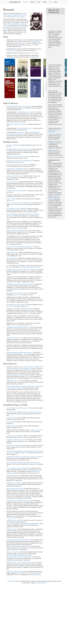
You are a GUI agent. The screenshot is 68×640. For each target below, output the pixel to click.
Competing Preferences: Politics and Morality (18, 500)
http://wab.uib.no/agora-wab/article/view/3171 (17, 555)
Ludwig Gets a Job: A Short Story (15, 520)
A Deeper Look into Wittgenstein (15, 435)
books (25, 13)
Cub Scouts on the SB (12, 517)
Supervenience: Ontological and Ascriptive (17, 168)
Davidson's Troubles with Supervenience (17, 190)
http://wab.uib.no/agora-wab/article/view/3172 (18, 546)
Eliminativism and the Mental (14, 482)
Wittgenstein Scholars (53, 150)
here (7, 244)
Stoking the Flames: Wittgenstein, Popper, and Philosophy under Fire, (23, 412)
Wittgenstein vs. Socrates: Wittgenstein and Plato (19, 308)
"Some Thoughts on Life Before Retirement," (17, 408)
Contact (55, 2)
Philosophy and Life (12, 529)
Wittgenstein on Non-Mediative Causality (17, 230)
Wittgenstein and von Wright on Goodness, (17, 293)
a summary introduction (36, 430)
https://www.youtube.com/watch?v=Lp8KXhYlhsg (18, 556)
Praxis (38, 2)
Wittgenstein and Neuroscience (15, 176)
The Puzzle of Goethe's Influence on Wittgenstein (19, 246)
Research (25, 2)
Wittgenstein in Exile (12, 252)
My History (9, 421)
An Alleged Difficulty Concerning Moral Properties (19, 149)
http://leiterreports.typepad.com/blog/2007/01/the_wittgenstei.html (22, 523)
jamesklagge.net (14, 2)
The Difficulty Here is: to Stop (14, 380)
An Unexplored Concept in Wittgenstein (17, 208)
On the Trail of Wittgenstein (55, 134)
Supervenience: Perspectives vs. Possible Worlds (19, 160)
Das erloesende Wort (12, 258)
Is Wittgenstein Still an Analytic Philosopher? (18, 327)
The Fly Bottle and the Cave (14, 337)
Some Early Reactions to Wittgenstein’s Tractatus (19, 352)
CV (50, 2)
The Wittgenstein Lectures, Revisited (16, 304)
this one (27, 376)
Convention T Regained (13, 145)
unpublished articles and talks (17, 16)
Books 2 (19, 573)
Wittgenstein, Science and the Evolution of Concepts (20, 284)
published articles (17, 15)
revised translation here (35, 574)
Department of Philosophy (13, 581)
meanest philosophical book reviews (15, 375)
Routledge (32, 57)
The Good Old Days (12, 181)
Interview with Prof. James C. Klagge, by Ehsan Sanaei (21, 562)
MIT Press (32, 53)
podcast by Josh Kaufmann (14, 445)
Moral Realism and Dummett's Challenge (17, 164)
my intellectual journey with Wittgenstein (55, 130)
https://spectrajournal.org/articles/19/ (31, 267)
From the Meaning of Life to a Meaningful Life (18, 468)
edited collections (7, 15)
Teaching (32, 2)
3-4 (25, 573)
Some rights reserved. (40, 582)
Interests (45, 2)
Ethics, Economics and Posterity (15, 488)
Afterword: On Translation (13, 571)
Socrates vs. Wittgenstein (13, 552)
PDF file (27, 516)
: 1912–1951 (26, 112)
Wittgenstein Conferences (54, 141)
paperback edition (35, 41)
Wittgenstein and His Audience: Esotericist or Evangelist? (21, 269)
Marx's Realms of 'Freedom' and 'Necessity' (18, 156)
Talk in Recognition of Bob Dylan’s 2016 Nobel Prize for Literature (22, 462)
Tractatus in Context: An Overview (15, 439)
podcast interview (11, 417)
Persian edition (18, 43)
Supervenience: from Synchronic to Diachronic (18, 539)
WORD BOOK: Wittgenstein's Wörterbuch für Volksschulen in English (23, 456)
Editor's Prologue (11, 198)
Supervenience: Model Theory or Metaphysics (18, 203)
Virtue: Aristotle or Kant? (13, 475)
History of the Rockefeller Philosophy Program (54, 197)
